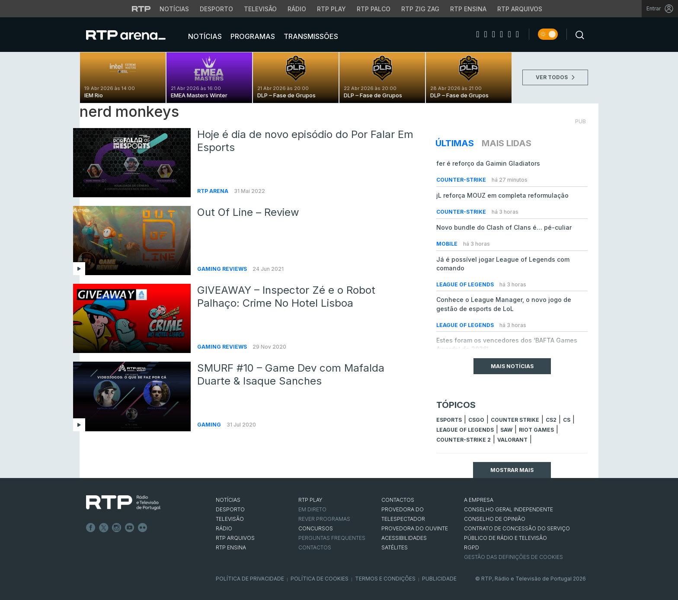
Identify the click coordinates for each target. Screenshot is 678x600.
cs (566, 420)
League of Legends (465, 284)
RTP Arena (213, 191)
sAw (506, 430)
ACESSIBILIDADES (404, 538)
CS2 (551, 420)
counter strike (515, 420)
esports (449, 420)
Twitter (104, 528)
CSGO (476, 420)
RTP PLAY (310, 500)
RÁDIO (224, 528)
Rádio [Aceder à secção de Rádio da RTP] (297, 9)
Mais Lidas (506, 143)
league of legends (465, 430)
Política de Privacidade (250, 578)
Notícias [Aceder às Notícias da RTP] (174, 9)
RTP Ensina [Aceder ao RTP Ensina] (468, 9)
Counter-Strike (461, 179)
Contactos (314, 547)
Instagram (117, 528)
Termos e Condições (385, 578)
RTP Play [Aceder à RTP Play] (331, 9)
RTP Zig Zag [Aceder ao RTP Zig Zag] (420, 9)
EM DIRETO (312, 509)
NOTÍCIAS (228, 500)
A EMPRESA (478, 500)
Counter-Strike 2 (463, 439)
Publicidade (439, 578)
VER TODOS (555, 77)
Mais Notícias (512, 366)
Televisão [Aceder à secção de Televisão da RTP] (260, 9)
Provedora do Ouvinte (414, 528)
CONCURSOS (315, 528)
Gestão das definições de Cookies (513, 557)
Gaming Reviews (222, 269)
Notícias (204, 36)
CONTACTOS (397, 500)
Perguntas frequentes (331, 538)
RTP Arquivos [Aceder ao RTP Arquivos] (519, 9)
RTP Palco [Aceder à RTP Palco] (373, 9)
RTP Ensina (231, 547)
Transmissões (310, 36)
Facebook (91, 528)
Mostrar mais (512, 470)
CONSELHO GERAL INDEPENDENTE (508, 509)
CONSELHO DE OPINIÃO (494, 519)
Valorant (512, 439)
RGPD (471, 547)
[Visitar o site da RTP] (141, 8)
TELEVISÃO (230, 519)
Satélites (394, 547)
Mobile (447, 244)
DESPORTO (230, 509)
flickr (142, 528)
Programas (252, 36)
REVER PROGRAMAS (324, 519)
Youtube (129, 528)
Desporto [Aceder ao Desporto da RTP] (216, 9)
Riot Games (536, 430)
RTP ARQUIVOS (235, 538)
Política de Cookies (320, 578)
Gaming (209, 424)
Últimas (454, 143)
